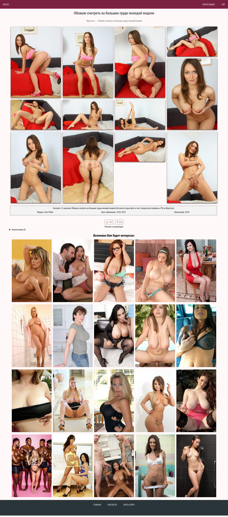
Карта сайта (129, 504)
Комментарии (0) (19, 229)
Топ (223, 4)
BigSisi (6, 4)
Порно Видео (208, 4)
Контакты (112, 504)
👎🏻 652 (119, 222)
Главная (97, 504)
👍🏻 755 (109, 222)
